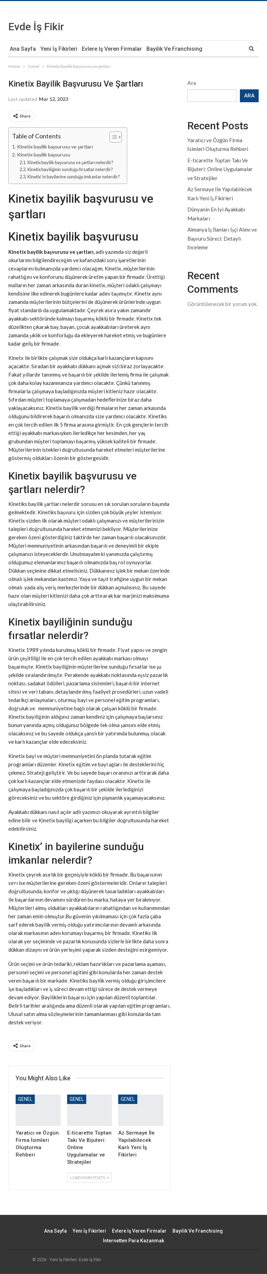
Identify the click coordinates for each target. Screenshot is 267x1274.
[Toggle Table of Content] (112, 137)
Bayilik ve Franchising (174, 49)
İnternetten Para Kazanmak (133, 1240)
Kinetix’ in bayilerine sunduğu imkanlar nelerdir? (73, 176)
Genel (25, 1099)
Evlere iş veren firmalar (112, 49)
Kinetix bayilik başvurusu (44, 155)
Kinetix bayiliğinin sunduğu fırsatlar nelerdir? (70, 169)
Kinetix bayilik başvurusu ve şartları (55, 147)
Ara (191, 83)
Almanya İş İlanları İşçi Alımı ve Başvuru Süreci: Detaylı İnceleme (222, 238)
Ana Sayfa (23, 49)
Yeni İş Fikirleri (58, 49)
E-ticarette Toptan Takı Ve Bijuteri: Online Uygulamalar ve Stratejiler (220, 169)
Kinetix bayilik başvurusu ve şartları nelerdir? (70, 162)
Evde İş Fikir (36, 27)
